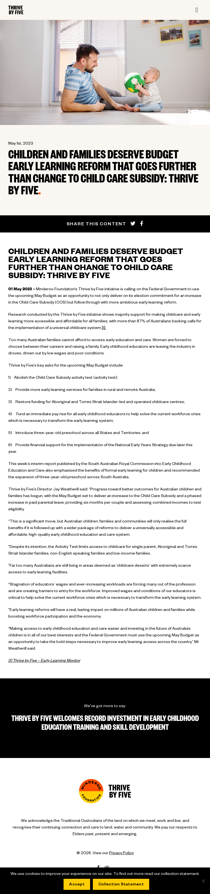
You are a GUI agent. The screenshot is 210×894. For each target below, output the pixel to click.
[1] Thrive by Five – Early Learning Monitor (44, 661)
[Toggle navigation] (197, 10)
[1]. (104, 328)
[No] (203, 880)
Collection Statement (121, 885)
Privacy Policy (121, 853)
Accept (77, 885)
